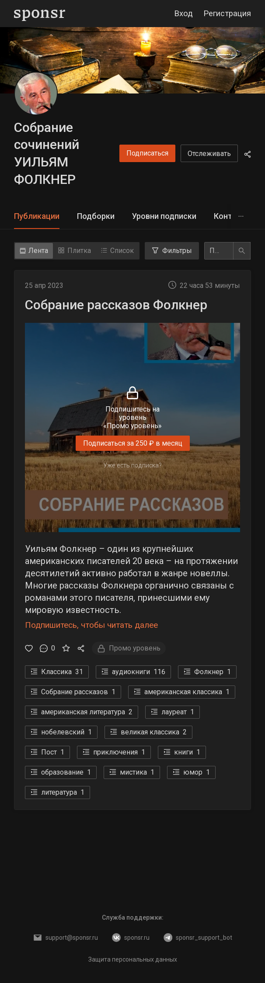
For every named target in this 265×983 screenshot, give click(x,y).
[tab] (36, 216)
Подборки (96, 216)
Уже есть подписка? (132, 464)
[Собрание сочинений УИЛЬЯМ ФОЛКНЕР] (36, 93)
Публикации (36, 216)
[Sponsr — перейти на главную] (39, 14)
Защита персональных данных (132, 959)
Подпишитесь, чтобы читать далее (91, 625)
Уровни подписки (164, 216)
